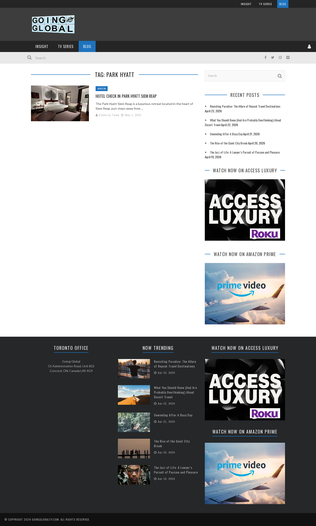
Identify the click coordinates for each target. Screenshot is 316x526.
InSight (41, 46)
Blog (87, 46)
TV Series (66, 46)
